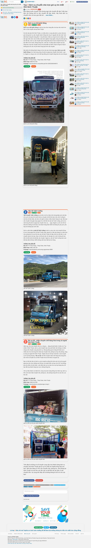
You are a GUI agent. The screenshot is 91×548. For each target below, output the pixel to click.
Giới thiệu (10, 533)
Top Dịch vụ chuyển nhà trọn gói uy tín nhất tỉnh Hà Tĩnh (82, 102)
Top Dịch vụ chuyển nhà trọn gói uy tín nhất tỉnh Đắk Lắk (82, 23)
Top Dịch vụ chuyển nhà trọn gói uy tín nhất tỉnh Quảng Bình (82, 98)
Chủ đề (77, 533)
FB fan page (63, 533)
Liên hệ (39, 24)
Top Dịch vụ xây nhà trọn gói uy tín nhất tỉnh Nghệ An (82, 41)
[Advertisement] (45, 198)
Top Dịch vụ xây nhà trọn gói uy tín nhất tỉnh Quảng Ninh (82, 37)
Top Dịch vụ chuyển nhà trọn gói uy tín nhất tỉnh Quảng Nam (82, 88)
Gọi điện (34, 24)
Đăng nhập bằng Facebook (31, 496)
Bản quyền (34, 533)
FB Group (57, 533)
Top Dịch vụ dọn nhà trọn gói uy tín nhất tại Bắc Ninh (82, 55)
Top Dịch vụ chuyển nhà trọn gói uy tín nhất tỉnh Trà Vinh (82, 93)
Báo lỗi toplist (39, 480)
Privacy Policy (29, 543)
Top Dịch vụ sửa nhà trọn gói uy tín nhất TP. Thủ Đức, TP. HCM (82, 65)
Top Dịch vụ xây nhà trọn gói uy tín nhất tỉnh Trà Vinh (82, 74)
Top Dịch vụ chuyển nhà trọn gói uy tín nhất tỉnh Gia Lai (82, 51)
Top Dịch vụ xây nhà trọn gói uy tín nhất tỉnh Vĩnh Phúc (82, 79)
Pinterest (17, 17)
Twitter (15, 17)
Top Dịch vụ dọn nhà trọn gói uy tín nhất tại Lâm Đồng (82, 60)
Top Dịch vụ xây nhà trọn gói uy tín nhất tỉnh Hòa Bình (82, 84)
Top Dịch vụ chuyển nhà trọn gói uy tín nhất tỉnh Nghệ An (82, 27)
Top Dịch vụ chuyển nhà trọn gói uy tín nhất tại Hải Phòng (82, 70)
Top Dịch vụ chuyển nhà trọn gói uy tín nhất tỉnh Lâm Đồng (82, 46)
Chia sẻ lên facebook (29, 480)
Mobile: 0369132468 (18, 533)
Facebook (12, 17)
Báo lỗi (39, 9)
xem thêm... (49, 15)
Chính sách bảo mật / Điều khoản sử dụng (16, 543)
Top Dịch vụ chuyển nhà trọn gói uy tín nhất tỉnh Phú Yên (82, 32)
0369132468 (15, 539)
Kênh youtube (70, 533)
